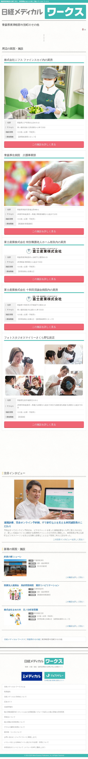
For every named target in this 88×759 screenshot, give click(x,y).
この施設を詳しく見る (44, 144)
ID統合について (9, 717)
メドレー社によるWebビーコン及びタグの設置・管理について (26, 742)
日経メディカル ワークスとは (14, 687)
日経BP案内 (8, 707)
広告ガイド (8, 702)
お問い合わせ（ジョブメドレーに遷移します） (21, 737)
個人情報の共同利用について (14, 722)
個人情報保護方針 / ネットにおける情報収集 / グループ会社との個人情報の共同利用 (34, 712)
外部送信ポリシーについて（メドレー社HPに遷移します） (25, 747)
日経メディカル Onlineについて (15, 697)
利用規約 (7, 692)
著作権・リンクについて (13, 732)
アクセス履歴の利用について (14, 727)
